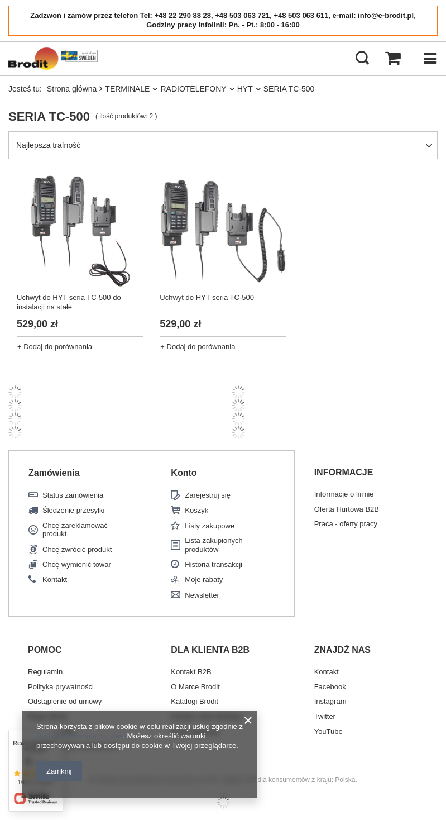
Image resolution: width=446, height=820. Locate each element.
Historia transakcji (213, 564)
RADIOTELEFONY (193, 88)
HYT (245, 88)
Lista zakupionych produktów (213, 545)
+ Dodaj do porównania (54, 346)
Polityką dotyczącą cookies (79, 736)
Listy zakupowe (209, 526)
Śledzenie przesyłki (73, 510)
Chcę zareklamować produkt (75, 529)
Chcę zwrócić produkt (77, 549)
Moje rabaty (204, 579)
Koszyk (196, 510)
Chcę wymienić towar (76, 564)
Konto (183, 473)
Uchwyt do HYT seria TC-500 (207, 297)
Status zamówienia (72, 495)
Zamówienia (54, 473)
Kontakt (54, 579)
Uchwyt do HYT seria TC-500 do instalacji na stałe (69, 302)
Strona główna (72, 88)
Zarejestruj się (208, 495)
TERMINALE (127, 88)
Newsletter (202, 595)
